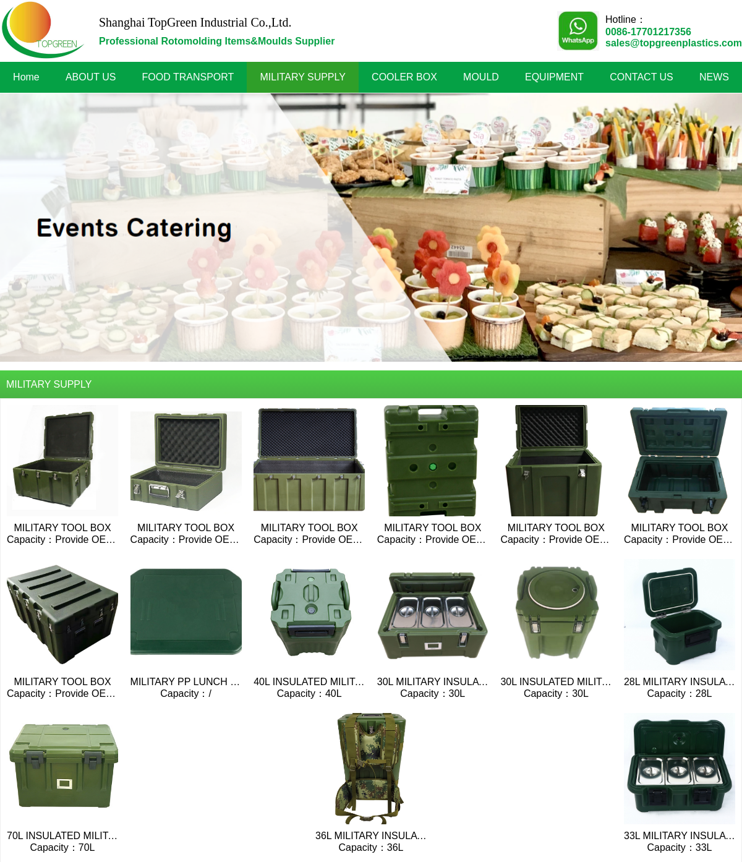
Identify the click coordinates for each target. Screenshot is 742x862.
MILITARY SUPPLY (303, 77)
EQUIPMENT (554, 77)
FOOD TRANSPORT (188, 77)
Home (26, 77)
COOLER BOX (404, 77)
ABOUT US (91, 77)
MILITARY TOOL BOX (62, 528)
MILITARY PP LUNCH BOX (190, 681)
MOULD (481, 77)
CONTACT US (641, 77)
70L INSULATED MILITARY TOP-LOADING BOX (114, 835)
